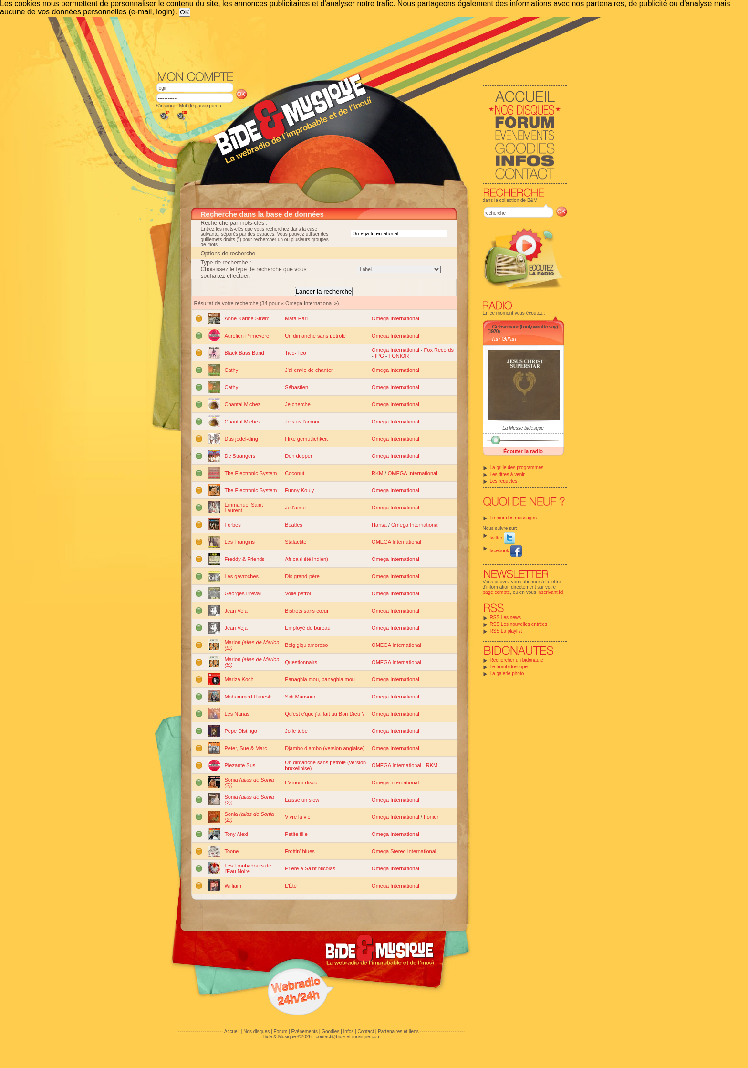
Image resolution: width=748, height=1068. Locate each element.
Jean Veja (236, 610)
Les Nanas (237, 714)
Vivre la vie (298, 817)
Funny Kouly (299, 490)
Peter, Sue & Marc (246, 748)
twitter (502, 537)
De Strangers (240, 456)
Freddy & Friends (245, 559)
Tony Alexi (237, 834)
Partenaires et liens (398, 1031)
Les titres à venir (507, 474)
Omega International (395, 318)
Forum (280, 1031)
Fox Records (439, 350)
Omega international (395, 782)
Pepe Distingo (241, 731)
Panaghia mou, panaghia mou (320, 679)
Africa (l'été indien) (306, 559)
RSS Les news (505, 617)
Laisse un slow (302, 800)
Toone (232, 851)
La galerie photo (507, 673)
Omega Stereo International (404, 851)
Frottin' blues (300, 851)
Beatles (293, 525)
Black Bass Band (244, 353)
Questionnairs (301, 662)
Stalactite (295, 542)
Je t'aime (295, 507)
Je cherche (298, 404)
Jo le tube (296, 731)
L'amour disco (301, 782)
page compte (496, 592)
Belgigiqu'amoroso (306, 645)
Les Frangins (240, 542)
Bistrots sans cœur (307, 610)
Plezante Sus (240, 765)
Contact (365, 1031)
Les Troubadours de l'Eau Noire (248, 868)
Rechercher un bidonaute (516, 660)
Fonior (431, 817)
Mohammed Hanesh (248, 696)
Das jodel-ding (241, 439)
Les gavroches (242, 576)
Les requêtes (504, 481)
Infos (348, 1031)
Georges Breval (243, 593)
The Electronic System (251, 473)
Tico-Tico (295, 353)
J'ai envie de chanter (309, 370)
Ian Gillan (504, 339)
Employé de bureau (307, 628)
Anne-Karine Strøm (247, 318)
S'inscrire (166, 105)
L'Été (291, 885)
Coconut (294, 473)
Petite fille (296, 834)
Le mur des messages (513, 517)
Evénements (304, 1031)
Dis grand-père (302, 576)
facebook (506, 550)
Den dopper (298, 456)
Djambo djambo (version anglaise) (324, 748)
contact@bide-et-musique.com (348, 1036)
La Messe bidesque (523, 428)
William (233, 885)
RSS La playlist (506, 631)
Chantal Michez (243, 404)
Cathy (232, 370)
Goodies (330, 1031)
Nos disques (256, 1031)
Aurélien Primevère (247, 335)
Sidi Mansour (300, 696)
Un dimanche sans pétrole (315, 335)
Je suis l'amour (302, 421)
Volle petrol (298, 593)
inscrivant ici (550, 592)
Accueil (231, 1031)
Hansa (379, 525)
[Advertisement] (361, 42)
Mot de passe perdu (200, 105)
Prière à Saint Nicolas (310, 868)
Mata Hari (296, 318)
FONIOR (399, 356)
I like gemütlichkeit (306, 439)
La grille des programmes (517, 467)
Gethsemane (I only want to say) (525, 326)
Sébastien (296, 387)
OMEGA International (412, 473)
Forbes (233, 525)
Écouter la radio (523, 451)
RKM (377, 473)
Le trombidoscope (509, 666)
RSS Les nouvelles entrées (519, 624)
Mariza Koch (239, 679)
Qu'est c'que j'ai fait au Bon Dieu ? (324, 714)
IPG (379, 356)
